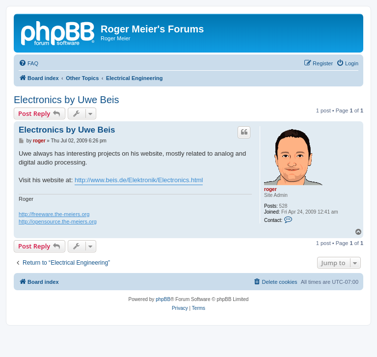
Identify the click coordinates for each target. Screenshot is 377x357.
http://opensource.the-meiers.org (58, 221)
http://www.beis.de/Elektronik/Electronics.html (139, 180)
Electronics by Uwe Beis (66, 99)
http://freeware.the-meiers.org (54, 214)
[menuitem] (28, 63)
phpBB (163, 299)
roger (270, 189)
